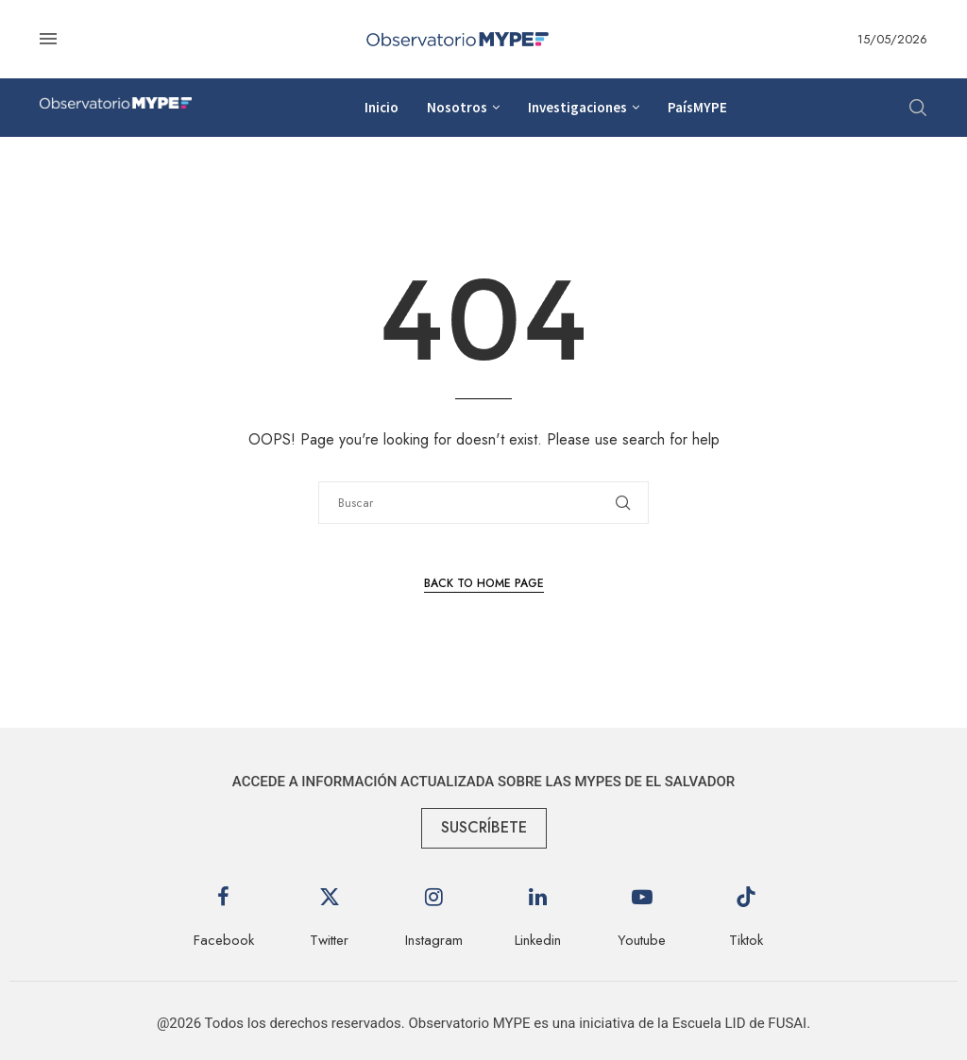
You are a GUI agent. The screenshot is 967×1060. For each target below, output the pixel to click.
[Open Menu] (48, 38)
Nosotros (457, 107)
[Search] (917, 107)
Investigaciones (577, 107)
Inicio (382, 107)
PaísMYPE (697, 107)
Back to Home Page (484, 583)
